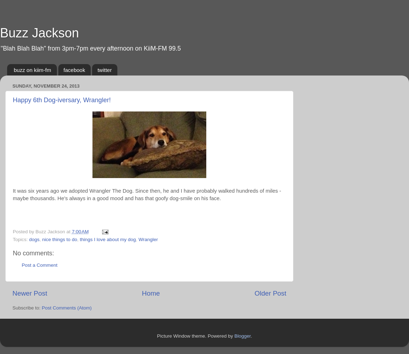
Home (151, 293)
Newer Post (29, 293)
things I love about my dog (108, 239)
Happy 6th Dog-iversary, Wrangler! (62, 100)
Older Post (270, 293)
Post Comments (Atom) (67, 308)
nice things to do (59, 239)
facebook (74, 70)
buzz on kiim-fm (32, 70)
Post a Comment (40, 265)
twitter (104, 70)
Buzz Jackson (39, 33)
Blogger (242, 336)
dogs (34, 239)
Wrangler (148, 239)
